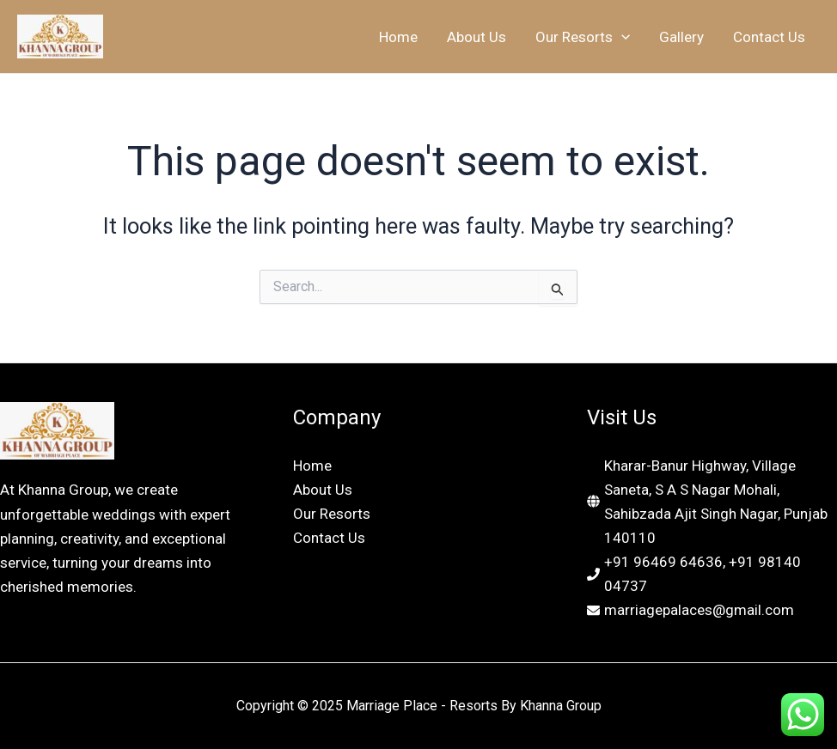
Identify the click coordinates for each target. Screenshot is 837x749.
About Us (476, 37)
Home (398, 37)
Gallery (681, 37)
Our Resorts (582, 37)
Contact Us (769, 37)
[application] (621, 37)
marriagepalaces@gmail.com (699, 609)
